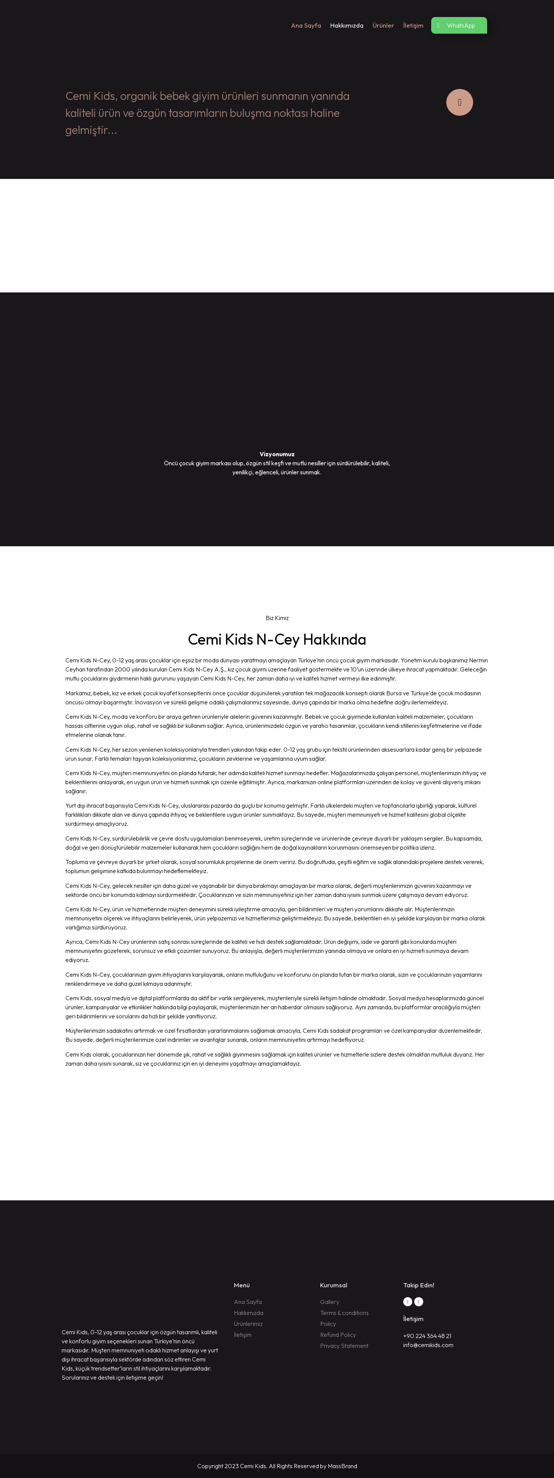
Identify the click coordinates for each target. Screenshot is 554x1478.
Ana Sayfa (306, 25)
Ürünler (383, 25)
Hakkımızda (347, 25)
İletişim (413, 25)
